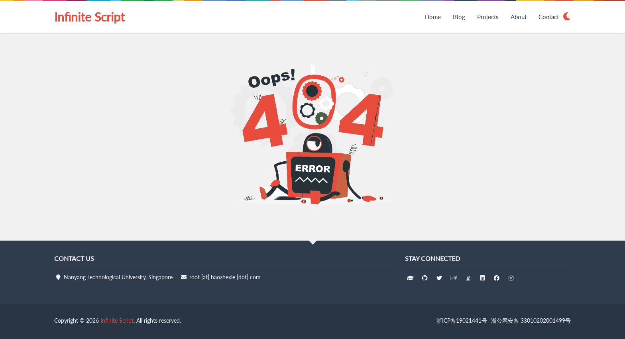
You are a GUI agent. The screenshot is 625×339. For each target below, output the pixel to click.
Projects (488, 16)
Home (433, 16)
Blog (459, 16)
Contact (549, 16)
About (519, 16)
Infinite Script (89, 17)
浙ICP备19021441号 (461, 320)
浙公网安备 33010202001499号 (531, 320)
